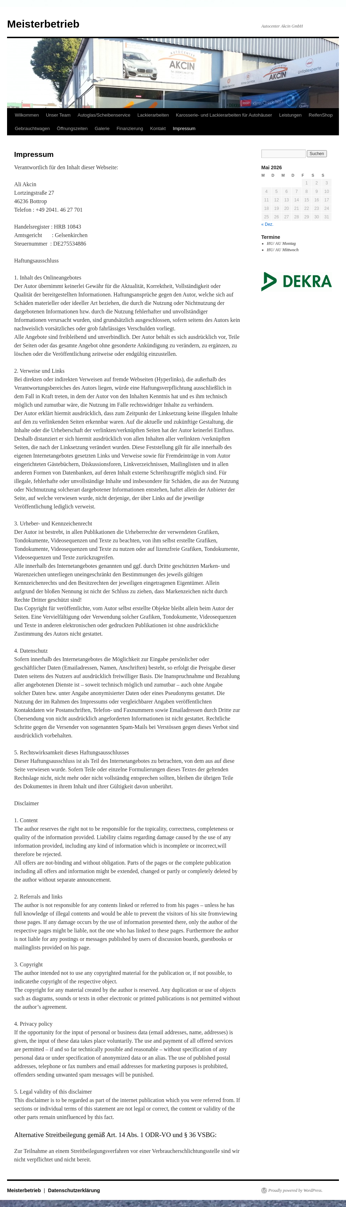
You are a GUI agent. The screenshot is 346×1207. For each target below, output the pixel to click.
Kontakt (158, 128)
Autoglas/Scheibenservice (104, 115)
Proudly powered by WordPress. (295, 1190)
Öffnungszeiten (72, 128)
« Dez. (267, 224)
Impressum (184, 128)
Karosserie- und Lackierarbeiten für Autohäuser (224, 115)
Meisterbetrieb (43, 24)
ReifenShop (321, 115)
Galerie (102, 128)
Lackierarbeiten (153, 115)
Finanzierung (130, 128)
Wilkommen (27, 115)
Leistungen (290, 115)
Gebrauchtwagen (32, 128)
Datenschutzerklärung (74, 1190)
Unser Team (58, 115)
